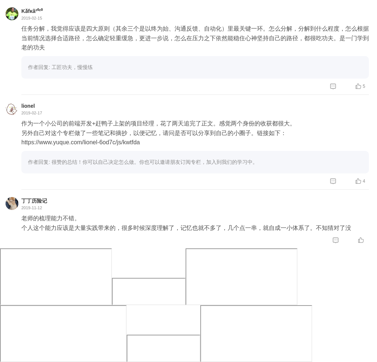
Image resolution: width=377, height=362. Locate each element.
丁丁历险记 (34, 201)
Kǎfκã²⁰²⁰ (32, 11)
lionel (28, 106)
